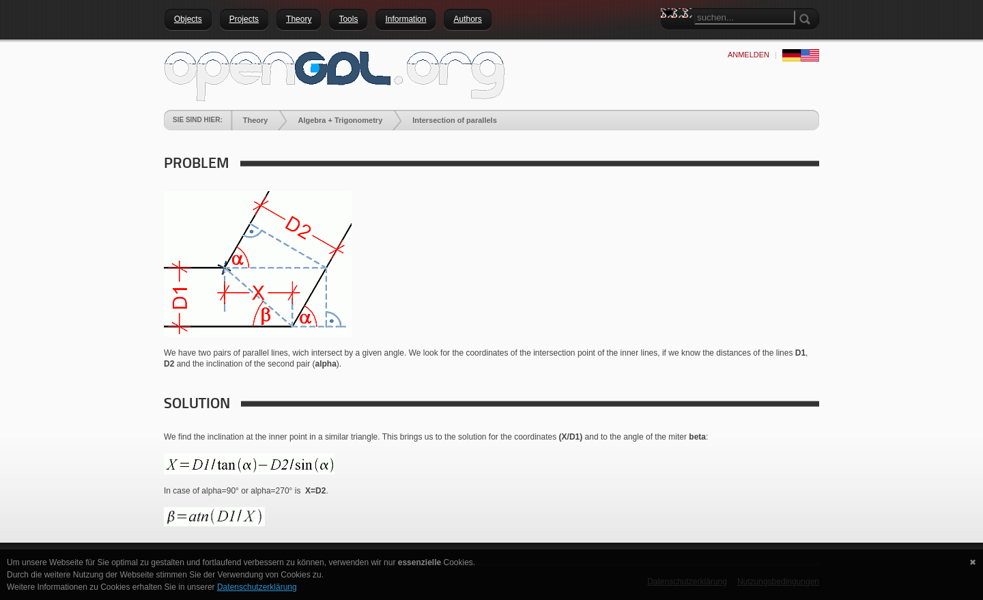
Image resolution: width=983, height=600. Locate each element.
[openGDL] (334, 74)
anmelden (748, 55)
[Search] (744, 17)
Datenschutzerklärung (257, 587)
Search (671, 37)
